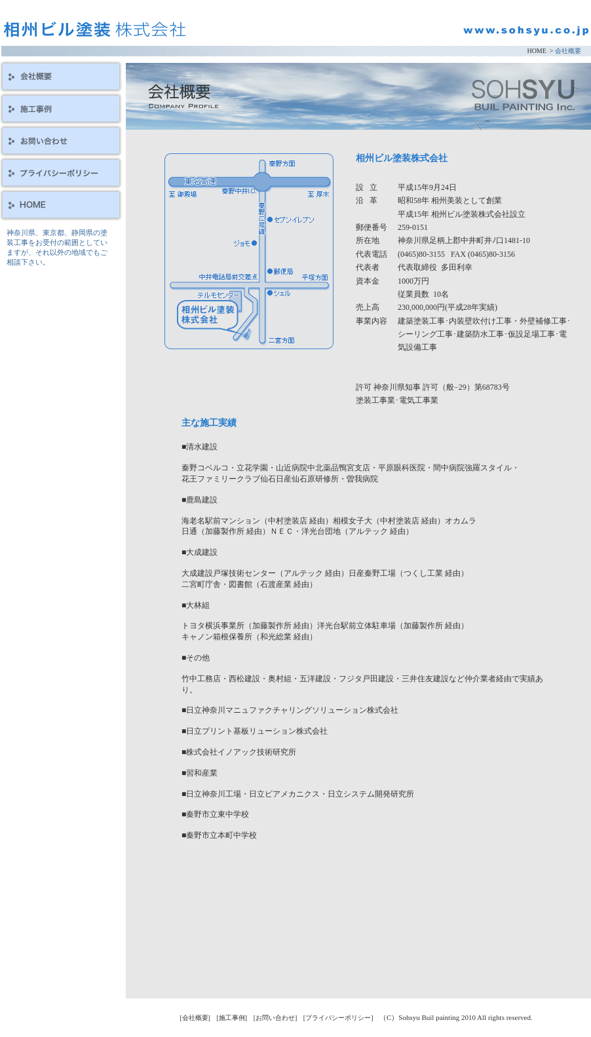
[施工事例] (231, 1017)
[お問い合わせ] (275, 1017)
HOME (536, 50)
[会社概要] (195, 1017)
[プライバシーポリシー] (338, 1017)
